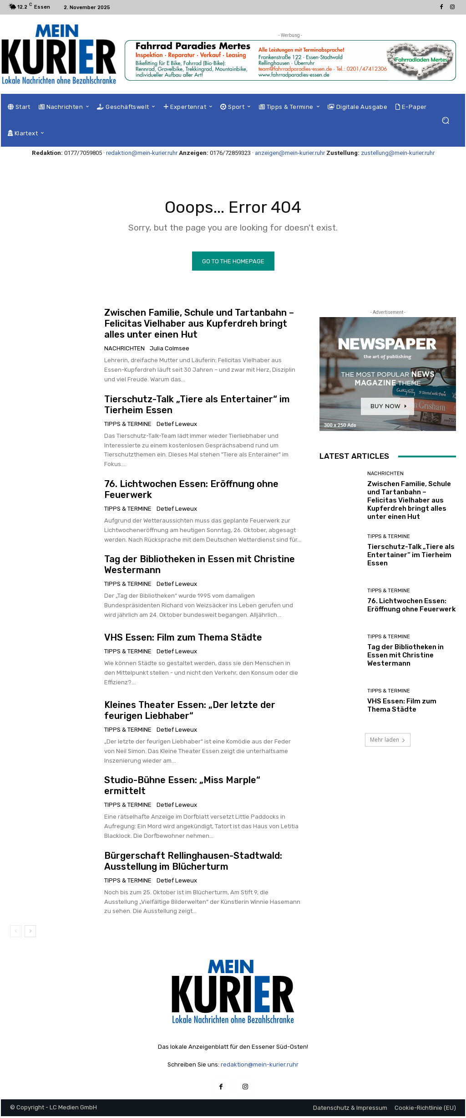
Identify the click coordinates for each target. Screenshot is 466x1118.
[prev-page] (15, 933)
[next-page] (30, 933)
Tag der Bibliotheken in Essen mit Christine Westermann (405, 657)
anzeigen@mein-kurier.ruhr (290, 152)
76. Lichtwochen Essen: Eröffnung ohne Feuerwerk (411, 607)
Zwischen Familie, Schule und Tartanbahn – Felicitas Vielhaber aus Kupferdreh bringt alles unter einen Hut (199, 325)
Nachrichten (124, 351)
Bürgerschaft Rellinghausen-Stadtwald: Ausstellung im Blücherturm (193, 863)
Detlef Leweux (177, 425)
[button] (445, 120)
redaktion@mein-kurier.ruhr (141, 152)
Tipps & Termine (128, 426)
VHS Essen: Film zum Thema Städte (183, 639)
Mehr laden (387, 742)
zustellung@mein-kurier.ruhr (398, 152)
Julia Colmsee (169, 350)
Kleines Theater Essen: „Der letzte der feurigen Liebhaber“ (189, 712)
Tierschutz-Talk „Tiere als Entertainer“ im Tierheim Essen (411, 556)
